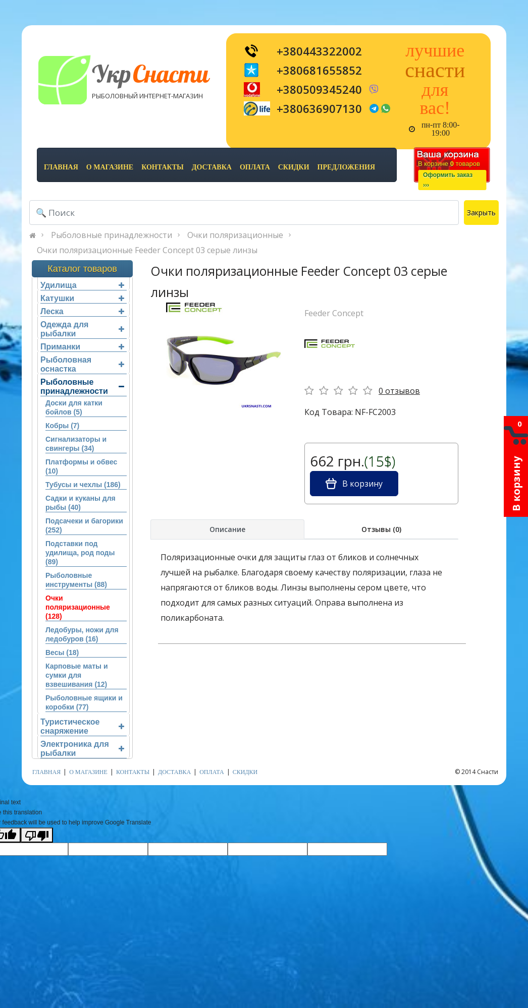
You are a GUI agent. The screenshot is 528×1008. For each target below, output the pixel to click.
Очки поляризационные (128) (77, 607)
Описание (227, 529)
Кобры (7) (62, 426)
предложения (346, 167)
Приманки (82, 346)
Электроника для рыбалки (82, 748)
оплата (255, 167)
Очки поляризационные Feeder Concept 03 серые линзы (147, 250)
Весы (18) (62, 652)
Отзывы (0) (381, 529)
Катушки (82, 298)
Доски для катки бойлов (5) (73, 407)
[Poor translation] (37, 835)
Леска (82, 311)
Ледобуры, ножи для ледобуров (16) (82, 634)
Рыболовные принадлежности (111, 235)
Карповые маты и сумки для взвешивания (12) (76, 675)
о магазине (109, 167)
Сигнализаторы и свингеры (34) (76, 443)
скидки (293, 167)
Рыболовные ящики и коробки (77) (84, 702)
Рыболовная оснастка (82, 364)
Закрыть (481, 212)
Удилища (82, 285)
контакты (162, 167)
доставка (212, 167)
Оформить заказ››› (447, 180)
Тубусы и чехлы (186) (83, 485)
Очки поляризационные (235, 235)
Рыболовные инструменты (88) (76, 579)
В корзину (354, 483)
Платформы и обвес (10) (81, 466)
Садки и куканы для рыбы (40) (80, 502)
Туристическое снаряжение (82, 726)
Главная (61, 167)
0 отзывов (399, 390)
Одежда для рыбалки (82, 329)
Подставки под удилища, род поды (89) (80, 553)
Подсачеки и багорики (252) (84, 525)
